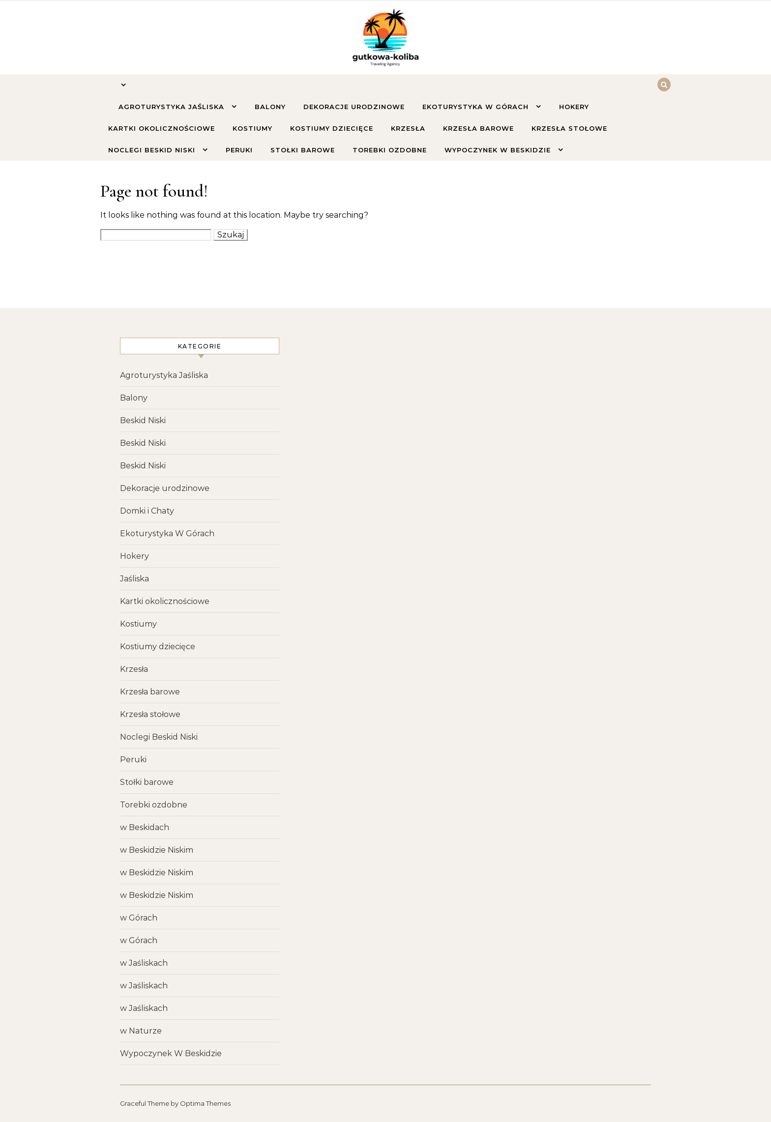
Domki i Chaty (147, 511)
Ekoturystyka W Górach (476, 107)
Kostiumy (252, 128)
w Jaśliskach (144, 963)
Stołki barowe (302, 150)
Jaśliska (134, 578)
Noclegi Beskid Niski (153, 150)
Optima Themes (205, 1103)
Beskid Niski (143, 420)
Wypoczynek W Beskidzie (499, 150)
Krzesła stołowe (569, 128)
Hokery (574, 107)
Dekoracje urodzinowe (354, 107)
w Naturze (141, 1031)
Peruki (239, 150)
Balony (270, 107)
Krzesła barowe (478, 128)
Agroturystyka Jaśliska (173, 107)
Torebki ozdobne (390, 150)
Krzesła (408, 128)
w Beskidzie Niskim (156, 850)
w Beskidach (144, 827)
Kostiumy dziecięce (331, 128)
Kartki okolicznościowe (161, 128)
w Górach (138, 917)
